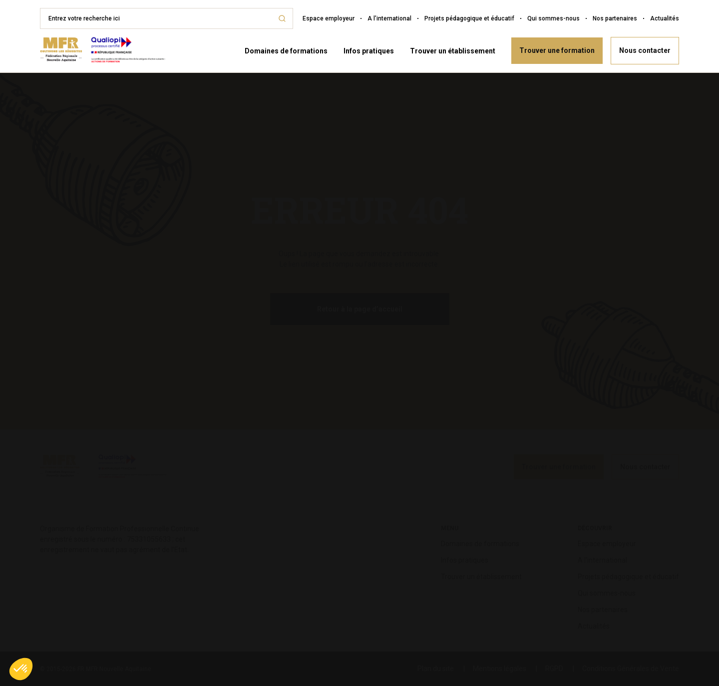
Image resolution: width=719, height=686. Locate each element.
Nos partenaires (615, 18)
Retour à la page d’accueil (359, 309)
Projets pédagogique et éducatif (469, 18)
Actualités (664, 18)
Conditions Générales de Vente (630, 669)
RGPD (554, 669)
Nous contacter (645, 50)
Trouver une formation (557, 50)
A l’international (389, 18)
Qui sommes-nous (553, 18)
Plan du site (435, 669)
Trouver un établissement (452, 51)
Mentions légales (499, 669)
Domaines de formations (286, 51)
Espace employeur (329, 18)
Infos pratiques (369, 51)
